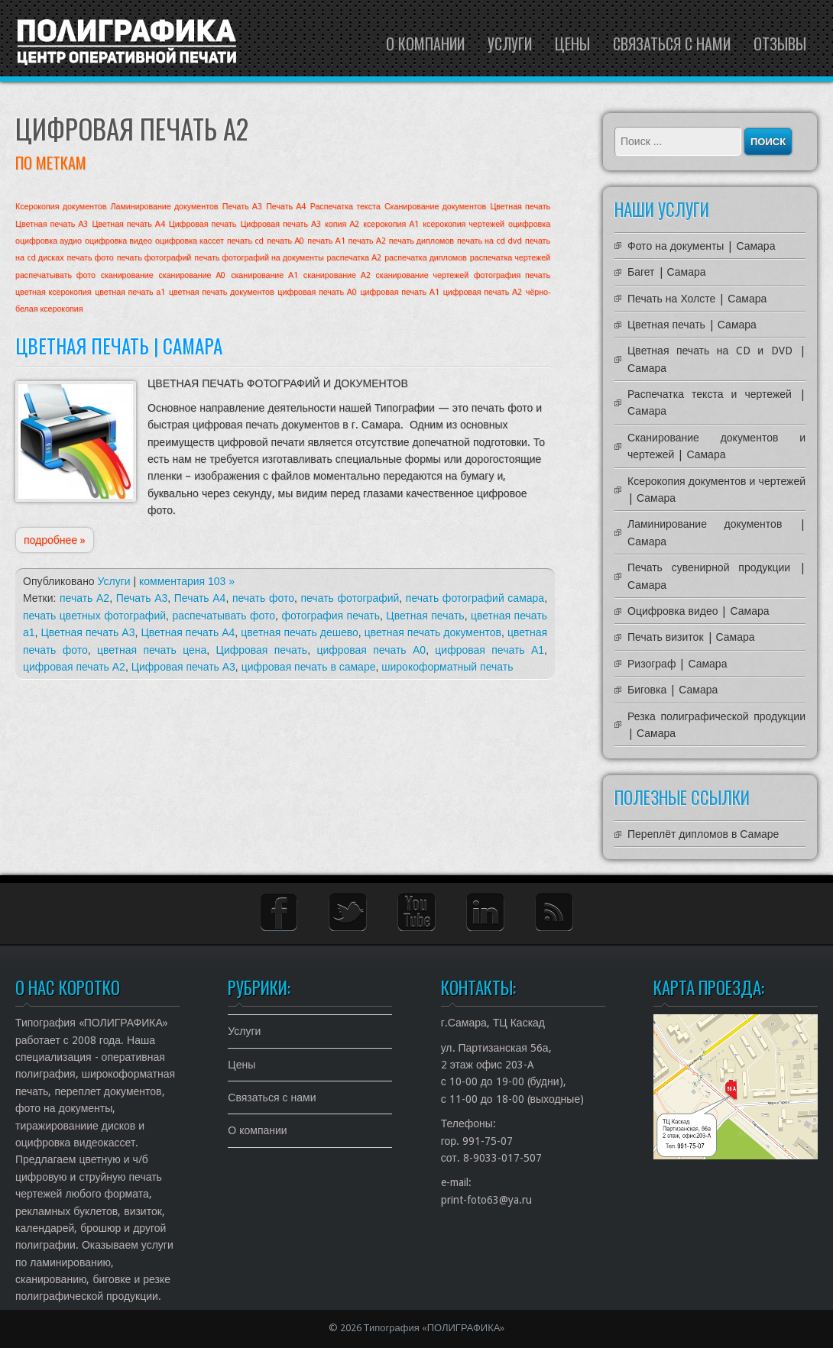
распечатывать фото (223, 615)
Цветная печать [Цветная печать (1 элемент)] (520, 207)
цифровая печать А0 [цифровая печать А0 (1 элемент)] (316, 292)
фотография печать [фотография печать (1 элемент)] (512, 275)
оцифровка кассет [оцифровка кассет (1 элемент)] (189, 241)
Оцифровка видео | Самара (698, 611)
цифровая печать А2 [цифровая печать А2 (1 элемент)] (482, 292)
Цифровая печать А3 (183, 667)
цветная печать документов (433, 632)
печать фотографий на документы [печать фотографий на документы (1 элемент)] (258, 258)
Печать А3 (142, 598)
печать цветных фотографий (94, 615)
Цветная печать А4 (188, 632)
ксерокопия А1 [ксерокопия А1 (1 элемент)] (391, 224)
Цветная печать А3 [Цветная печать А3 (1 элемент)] (51, 224)
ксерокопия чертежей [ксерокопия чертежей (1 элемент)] (463, 224)
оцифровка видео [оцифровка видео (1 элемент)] (118, 241)
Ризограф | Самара (677, 664)
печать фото (263, 598)
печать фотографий (349, 598)
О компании (425, 43)
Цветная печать (425, 615)
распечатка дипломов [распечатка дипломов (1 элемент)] (425, 258)
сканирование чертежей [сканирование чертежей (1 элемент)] (422, 275)
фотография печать (330, 615)
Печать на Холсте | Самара (697, 299)
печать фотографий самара (475, 598)
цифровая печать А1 (489, 650)
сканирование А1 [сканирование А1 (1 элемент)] (264, 275)
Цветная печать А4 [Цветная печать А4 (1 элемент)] (128, 224)
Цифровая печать (262, 650)
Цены (572, 43)
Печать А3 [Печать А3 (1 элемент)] (242, 207)
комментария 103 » (187, 581)
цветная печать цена (151, 650)
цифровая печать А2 (74, 667)
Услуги (510, 43)
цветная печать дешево (299, 632)
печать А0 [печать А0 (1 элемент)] (285, 241)
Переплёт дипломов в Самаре (703, 834)
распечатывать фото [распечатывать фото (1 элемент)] (55, 275)
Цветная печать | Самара (118, 345)
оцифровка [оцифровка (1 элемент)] (529, 224)
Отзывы (780, 43)
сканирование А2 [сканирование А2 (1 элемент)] (337, 275)
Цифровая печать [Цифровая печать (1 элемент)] (203, 224)
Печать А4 (200, 598)
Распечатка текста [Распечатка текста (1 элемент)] (345, 207)
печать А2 (84, 598)
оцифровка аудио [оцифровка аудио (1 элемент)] (48, 241)
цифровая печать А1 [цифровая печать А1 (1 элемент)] (400, 292)
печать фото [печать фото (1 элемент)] (90, 258)
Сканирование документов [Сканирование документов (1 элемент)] (435, 207)
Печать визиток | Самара (691, 637)
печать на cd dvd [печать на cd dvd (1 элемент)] (489, 241)
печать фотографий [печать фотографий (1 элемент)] (154, 258)
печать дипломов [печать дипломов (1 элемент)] (421, 241)
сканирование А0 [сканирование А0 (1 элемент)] (191, 275)
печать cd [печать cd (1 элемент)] (245, 241)
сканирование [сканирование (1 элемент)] (127, 275)
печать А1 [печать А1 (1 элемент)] (326, 241)
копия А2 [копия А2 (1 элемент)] (342, 224)
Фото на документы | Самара (701, 246)
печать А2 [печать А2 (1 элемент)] (367, 241)
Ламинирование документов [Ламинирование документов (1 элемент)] (165, 207)
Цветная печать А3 (88, 632)
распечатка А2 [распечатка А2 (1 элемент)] (354, 258)
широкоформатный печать (447, 667)
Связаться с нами (672, 43)
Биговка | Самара (672, 690)
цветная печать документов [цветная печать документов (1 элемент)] (221, 292)
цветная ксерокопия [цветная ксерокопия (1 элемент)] (53, 292)
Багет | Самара (666, 272)
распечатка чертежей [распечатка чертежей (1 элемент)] (510, 258)
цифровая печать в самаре (308, 667)
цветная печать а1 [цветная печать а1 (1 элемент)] (130, 292)
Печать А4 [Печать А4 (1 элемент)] (286, 207)
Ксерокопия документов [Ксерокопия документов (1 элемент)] (60, 207)
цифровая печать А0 (371, 650)
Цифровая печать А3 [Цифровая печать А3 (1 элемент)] (280, 224)
